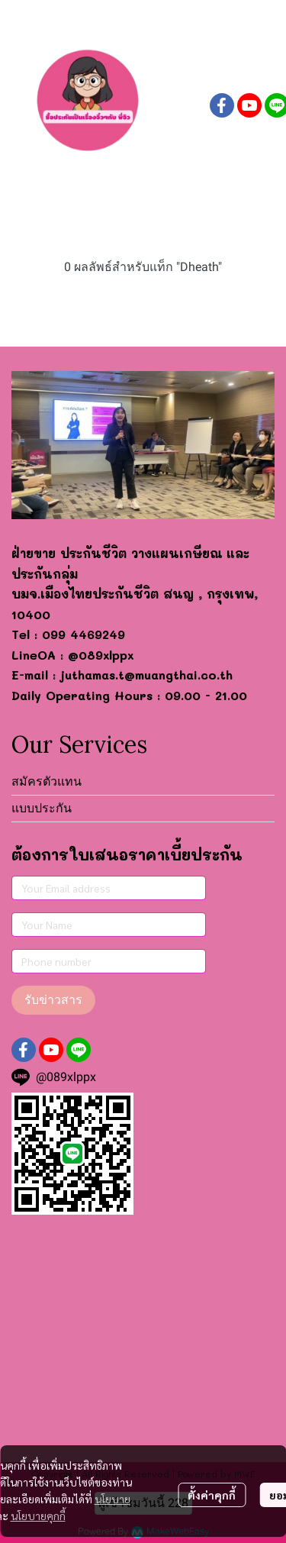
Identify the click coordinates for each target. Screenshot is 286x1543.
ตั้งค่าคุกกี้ (212, 1495)
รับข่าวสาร (53, 1000)
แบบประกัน (41, 808)
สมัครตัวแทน (46, 781)
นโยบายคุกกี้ (38, 1515)
